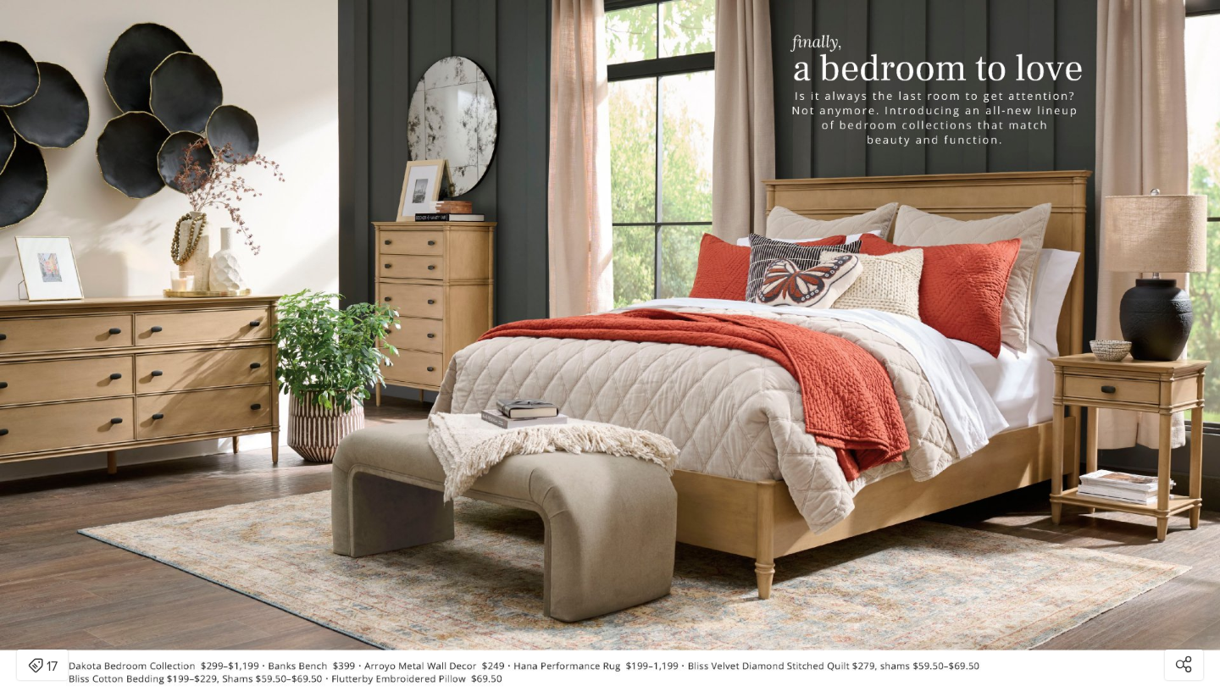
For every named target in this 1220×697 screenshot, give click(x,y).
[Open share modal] (1184, 665)
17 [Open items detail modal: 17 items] (43, 666)
